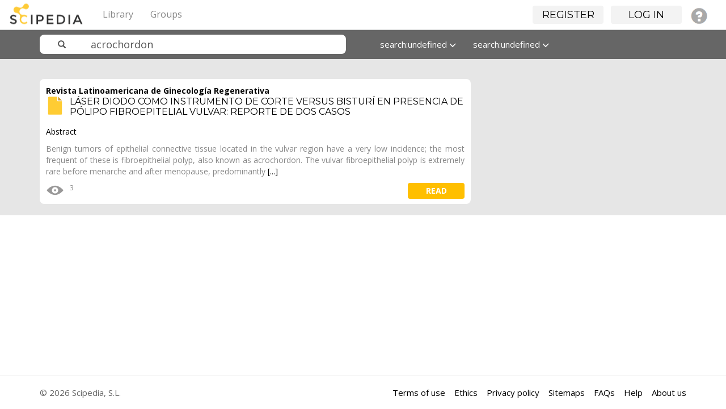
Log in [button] (646, 15)
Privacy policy (513, 392)
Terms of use (418, 392)
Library (118, 14)
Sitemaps (566, 392)
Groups (166, 14)
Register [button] (568, 15)
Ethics (466, 392)
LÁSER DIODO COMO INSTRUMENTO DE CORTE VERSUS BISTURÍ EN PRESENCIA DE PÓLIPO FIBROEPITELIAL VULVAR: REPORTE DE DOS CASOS (266, 106)
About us (669, 392)
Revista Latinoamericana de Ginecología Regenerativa (157, 90)
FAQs (604, 392)
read (436, 190)
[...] (273, 171)
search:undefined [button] (418, 44)
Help (633, 392)
